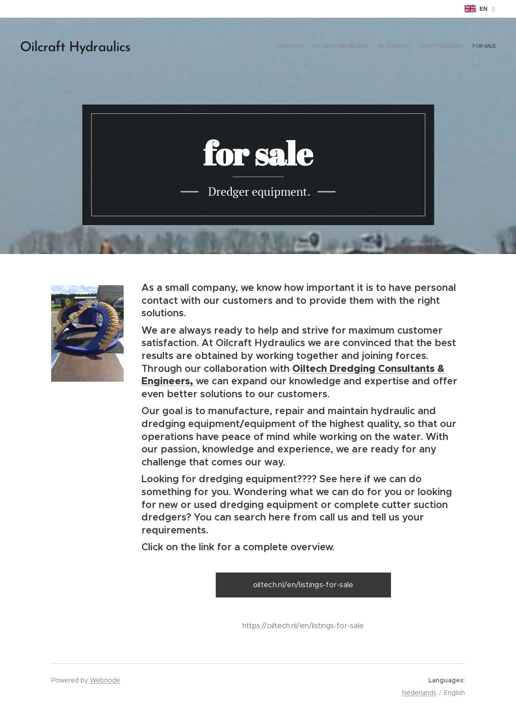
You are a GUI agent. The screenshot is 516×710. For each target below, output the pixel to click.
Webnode (105, 680)
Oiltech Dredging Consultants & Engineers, (292, 375)
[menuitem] (461, 47)
